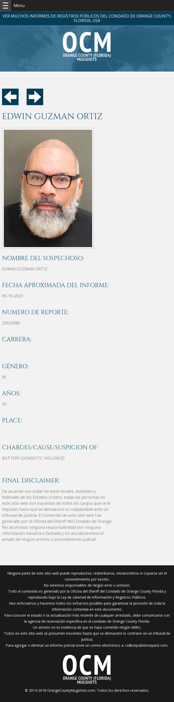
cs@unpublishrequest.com (146, 645)
